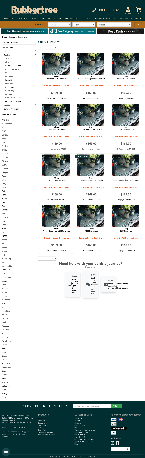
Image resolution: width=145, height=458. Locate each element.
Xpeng (4, 393)
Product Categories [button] (11, 42)
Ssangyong (6, 367)
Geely (4, 206)
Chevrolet (6, 153)
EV (6, 73)
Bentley (5, 135)
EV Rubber (9, 76)
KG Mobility (6, 258)
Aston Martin (7, 123)
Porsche (5, 333)
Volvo (4, 389)
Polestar (5, 329)
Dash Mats (86, 18)
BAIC (4, 131)
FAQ (75, 428)
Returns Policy (79, 425)
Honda (4, 228)
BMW (4, 138)
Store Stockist (79, 437)
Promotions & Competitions (84, 439)
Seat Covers (42, 425)
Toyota (5, 382)
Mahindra (6, 288)
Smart (4, 359)
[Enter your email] (92, 406)
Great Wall (6, 217)
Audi (3, 127)
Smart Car (6, 363)
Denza (4, 176)
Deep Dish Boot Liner (12, 101)
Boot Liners (42, 423)
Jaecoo (5, 247)
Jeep (3, 255)
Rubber (12, 37)
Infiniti (4, 240)
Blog (76, 444)
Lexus (4, 281)
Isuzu (4, 243)
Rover (4, 344)
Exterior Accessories (46, 432)
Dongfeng (6, 183)
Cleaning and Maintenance (84, 430)
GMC (4, 213)
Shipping (77, 423)
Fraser (4, 198)
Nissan (4, 314)
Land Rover (6, 270)
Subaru (5, 371)
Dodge (4, 180)
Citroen (5, 161)
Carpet (20, 51)
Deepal (5, 172)
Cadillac (5, 146)
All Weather (9, 58)
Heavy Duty (9, 87)
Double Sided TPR (12, 69)
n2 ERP (93, 456)
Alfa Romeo (7, 120)
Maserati (5, 292)
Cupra (4, 165)
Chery (4, 37)
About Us (77, 421)
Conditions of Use (81, 432)
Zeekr (4, 397)
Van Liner (20, 105)
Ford (4, 195)
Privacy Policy (79, 434)
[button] (101, 10)
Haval (4, 221)
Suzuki (4, 374)
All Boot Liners (8, 47)
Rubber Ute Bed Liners (13, 98)
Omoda (5, 318)
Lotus (4, 285)
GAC (3, 202)
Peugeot (5, 326)
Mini (3, 307)
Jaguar (4, 251)
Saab (4, 348)
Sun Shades (42, 428)
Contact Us (78, 418)
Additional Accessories (46, 434)
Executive (9, 80)
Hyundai (5, 232)
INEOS (4, 236)
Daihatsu (5, 168)
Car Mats (41, 421)
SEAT (4, 352)
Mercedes (6, 300)
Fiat (3, 191)
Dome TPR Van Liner (13, 66)
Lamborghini (7, 266)
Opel (4, 322)
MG (3, 303)
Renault (5, 337)
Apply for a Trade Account (84, 441)
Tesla (4, 378)
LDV (3, 273)
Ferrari (4, 187)
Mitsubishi (6, 311)
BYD (4, 142)
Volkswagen (7, 386)
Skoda (4, 356)
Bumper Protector (11, 109)
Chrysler (5, 157)
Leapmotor (6, 277)
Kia (3, 262)
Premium (8, 94)
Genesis (5, 210)
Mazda (4, 296)
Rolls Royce (6, 341)
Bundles (41, 418)
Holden (5, 225)
